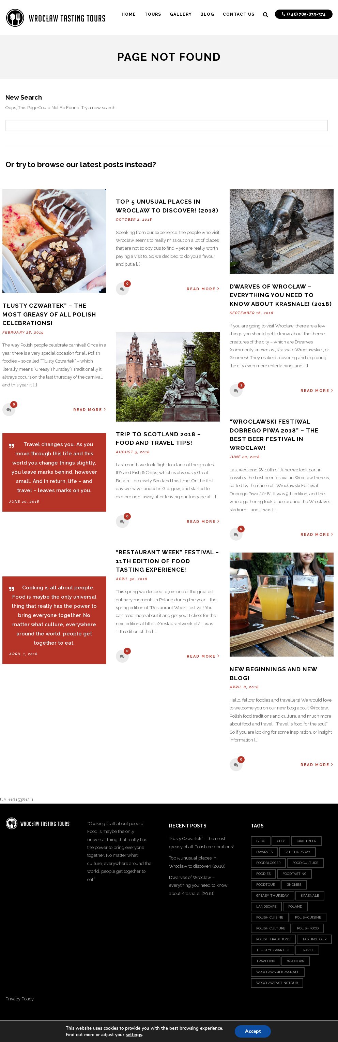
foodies (263, 874)
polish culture (270, 928)
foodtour (265, 884)
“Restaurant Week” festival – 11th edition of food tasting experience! (167, 561)
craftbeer (306, 841)
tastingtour (314, 939)
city (281, 841)
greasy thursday (272, 895)
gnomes (294, 884)
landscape (266, 906)
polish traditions (273, 939)
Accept (253, 1031)
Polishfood (308, 928)
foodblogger (268, 863)
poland (295, 906)
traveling (265, 961)
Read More (89, 409)
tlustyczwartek (272, 950)
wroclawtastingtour (277, 983)
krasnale (310, 895)
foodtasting (294, 874)
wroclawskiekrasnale (277, 972)
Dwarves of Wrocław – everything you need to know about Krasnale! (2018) (281, 295)
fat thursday (297, 852)
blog (260, 841)
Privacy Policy (19, 998)
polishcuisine (308, 917)
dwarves (264, 852)
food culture (305, 863)
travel (307, 950)
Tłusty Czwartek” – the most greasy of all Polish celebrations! (49, 314)
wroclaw (295, 961)
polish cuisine (269, 917)
